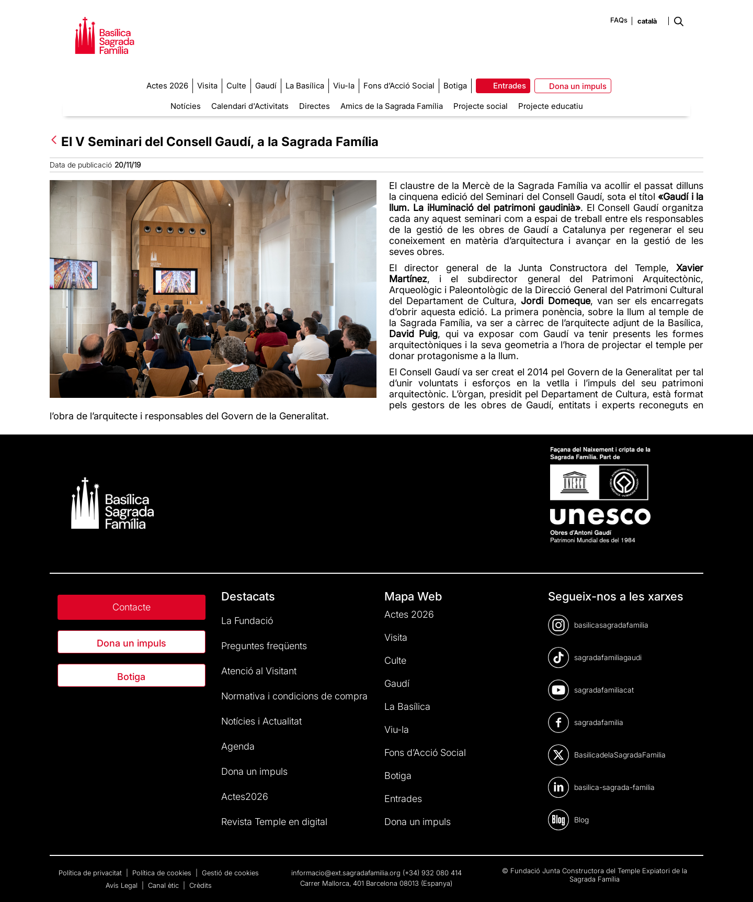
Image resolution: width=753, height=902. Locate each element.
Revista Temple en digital (274, 821)
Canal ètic (164, 885)
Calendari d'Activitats (250, 106)
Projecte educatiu (550, 106)
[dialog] (733, 881)
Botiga (131, 676)
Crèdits (200, 885)
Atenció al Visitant (258, 670)
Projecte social (480, 106)
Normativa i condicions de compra (294, 696)
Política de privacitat (91, 872)
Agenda (238, 746)
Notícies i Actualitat (261, 721)
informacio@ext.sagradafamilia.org (346, 872)
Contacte (131, 607)
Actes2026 (244, 796)
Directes (314, 106)
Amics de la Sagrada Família (391, 106)
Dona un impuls (131, 643)
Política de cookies (162, 872)
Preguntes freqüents (264, 645)
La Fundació (247, 620)
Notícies (185, 106)
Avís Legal (123, 885)
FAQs (619, 20)
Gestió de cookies (230, 872)
